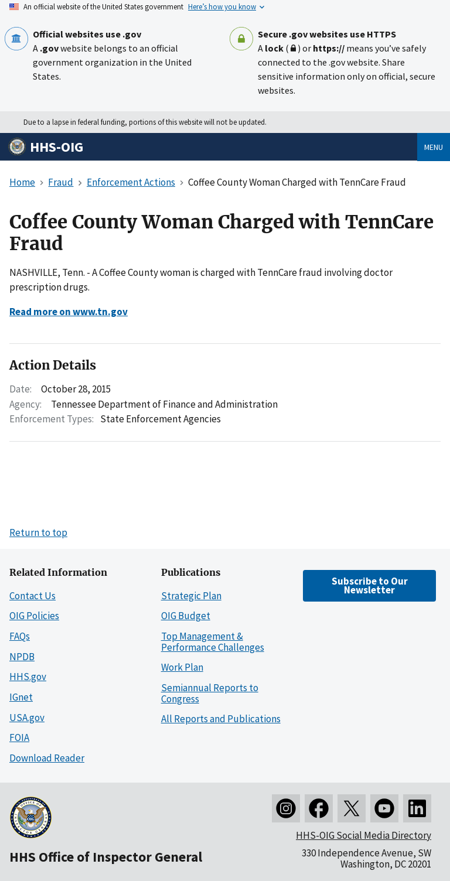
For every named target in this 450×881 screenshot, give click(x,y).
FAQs (19, 636)
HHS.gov (27, 676)
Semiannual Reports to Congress (209, 693)
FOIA (19, 737)
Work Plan (182, 667)
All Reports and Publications (221, 718)
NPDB (22, 656)
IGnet (21, 697)
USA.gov (27, 717)
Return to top (38, 532)
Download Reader (46, 758)
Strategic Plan (191, 595)
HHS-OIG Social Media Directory (363, 835)
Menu (433, 147)
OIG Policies (34, 615)
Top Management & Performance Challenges (212, 642)
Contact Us (32, 595)
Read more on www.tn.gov (68, 311)
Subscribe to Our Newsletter (370, 585)
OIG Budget (185, 615)
